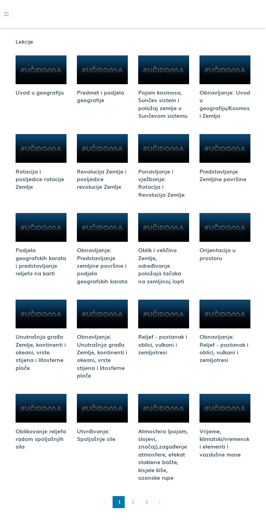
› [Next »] (159, 501)
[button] (6, 13)
